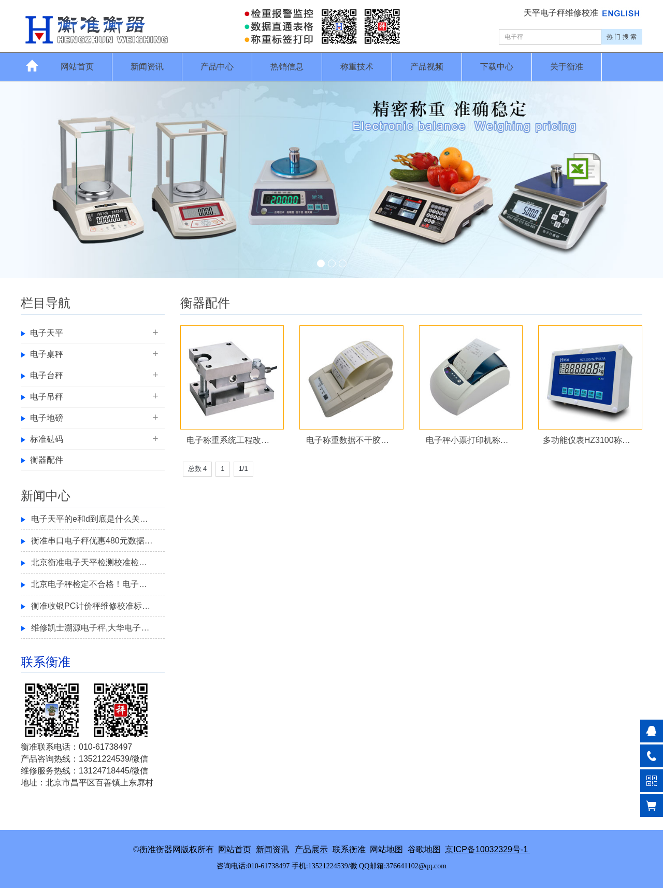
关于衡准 (566, 66)
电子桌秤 (46, 354)
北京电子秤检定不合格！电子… (89, 584)
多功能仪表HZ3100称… (586, 440)
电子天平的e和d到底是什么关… (89, 518)
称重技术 (356, 66)
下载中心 (496, 66)
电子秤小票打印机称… (467, 440)
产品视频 (426, 66)
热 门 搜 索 (622, 36)
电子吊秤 (46, 396)
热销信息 (287, 66)
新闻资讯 (147, 66)
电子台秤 (46, 375)
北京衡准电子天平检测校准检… (89, 562)
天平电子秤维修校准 (562, 12)
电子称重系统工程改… (227, 440)
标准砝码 (46, 439)
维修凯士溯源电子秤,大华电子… (90, 627)
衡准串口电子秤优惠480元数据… (92, 540)
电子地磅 (46, 417)
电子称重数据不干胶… (347, 440)
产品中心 (217, 66)
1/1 (243, 468)
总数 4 (197, 468)
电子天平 (46, 332)
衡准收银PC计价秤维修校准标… (90, 605)
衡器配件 (46, 459)
